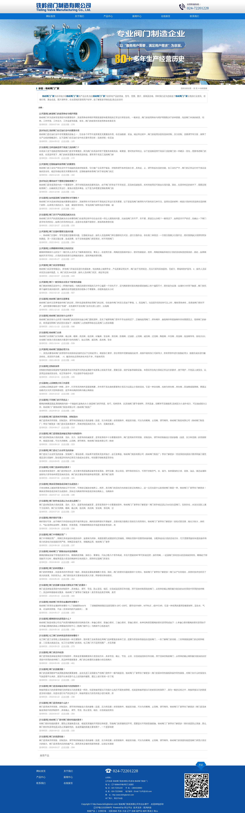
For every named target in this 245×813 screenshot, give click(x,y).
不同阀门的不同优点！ (59, 400)
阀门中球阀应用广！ (58, 534)
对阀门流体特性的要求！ (60, 467)
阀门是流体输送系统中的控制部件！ (65, 686)
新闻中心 (137, 16)
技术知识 (44, 130)
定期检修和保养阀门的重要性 (62, 164)
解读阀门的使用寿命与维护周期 (63, 114)
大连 (124, 811)
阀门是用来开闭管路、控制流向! (63, 417)
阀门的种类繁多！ (57, 568)
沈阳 (111, 811)
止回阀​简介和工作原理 (59, 383)
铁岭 (115, 811)
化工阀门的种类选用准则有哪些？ (64, 635)
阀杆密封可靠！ (56, 518)
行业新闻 (44, 147)
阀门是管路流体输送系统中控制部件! (65, 433)
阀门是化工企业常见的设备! (61, 450)
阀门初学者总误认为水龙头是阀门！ (65, 501)
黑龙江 (150, 811)
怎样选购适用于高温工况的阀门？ (64, 147)
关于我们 (79, 16)
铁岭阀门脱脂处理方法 (59, 349)
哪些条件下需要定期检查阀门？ (63, 181)
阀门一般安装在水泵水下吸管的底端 (65, 282)
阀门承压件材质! (56, 652)
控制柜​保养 (54, 366)
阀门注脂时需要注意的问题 (61, 231)
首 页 (195, 88)
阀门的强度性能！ (57, 736)
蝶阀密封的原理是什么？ (60, 619)
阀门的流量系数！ (57, 669)
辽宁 (129, 811)
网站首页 (50, 16)
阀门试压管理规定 (57, 265)
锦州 (145, 811)
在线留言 (165, 16)
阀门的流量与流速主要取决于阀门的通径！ (68, 585)
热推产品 (91, 811)
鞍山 (156, 811)
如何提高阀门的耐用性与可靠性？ (64, 198)
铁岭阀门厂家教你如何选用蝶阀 (63, 551)
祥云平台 (128, 807)
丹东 (120, 811)
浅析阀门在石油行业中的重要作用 (64, 130)
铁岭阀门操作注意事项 (59, 299)
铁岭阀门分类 (55, 332)
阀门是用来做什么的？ (59, 703)
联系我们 (194, 16)
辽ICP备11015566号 (103, 807)
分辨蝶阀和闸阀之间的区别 (61, 248)
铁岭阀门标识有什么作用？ (61, 316)
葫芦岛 (139, 811)
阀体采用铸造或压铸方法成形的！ (64, 484)
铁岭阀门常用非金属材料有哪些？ (64, 602)
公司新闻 (44, 114)
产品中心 (108, 16)
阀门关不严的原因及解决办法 (62, 215)
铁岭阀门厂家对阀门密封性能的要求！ (66, 720)
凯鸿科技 (147, 807)
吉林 (133, 811)
